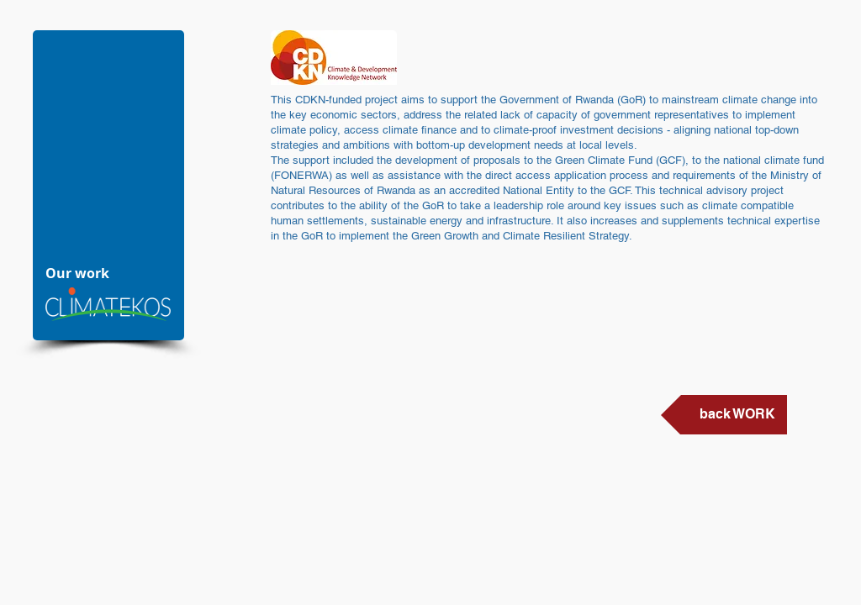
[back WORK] (724, 414)
